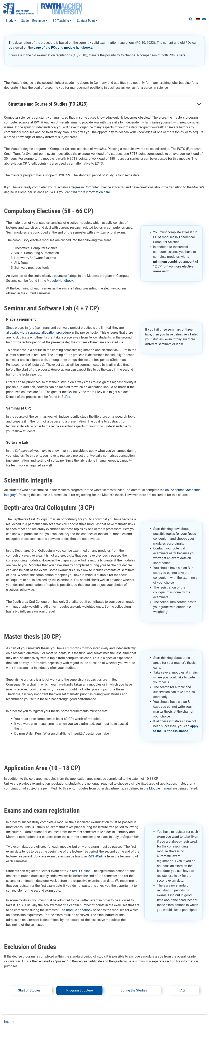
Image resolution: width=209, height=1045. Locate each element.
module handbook (79, 910)
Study (11, 21)
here (182, 55)
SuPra (123, 350)
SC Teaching (62, 21)
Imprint (9, 1022)
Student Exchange (34, 21)
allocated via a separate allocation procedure (38, 332)
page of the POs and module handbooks (62, 47)
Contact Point (87, 21)
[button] (190, 19)
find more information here (90, 192)
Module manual (160, 788)
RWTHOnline (97, 856)
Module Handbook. (60, 281)
